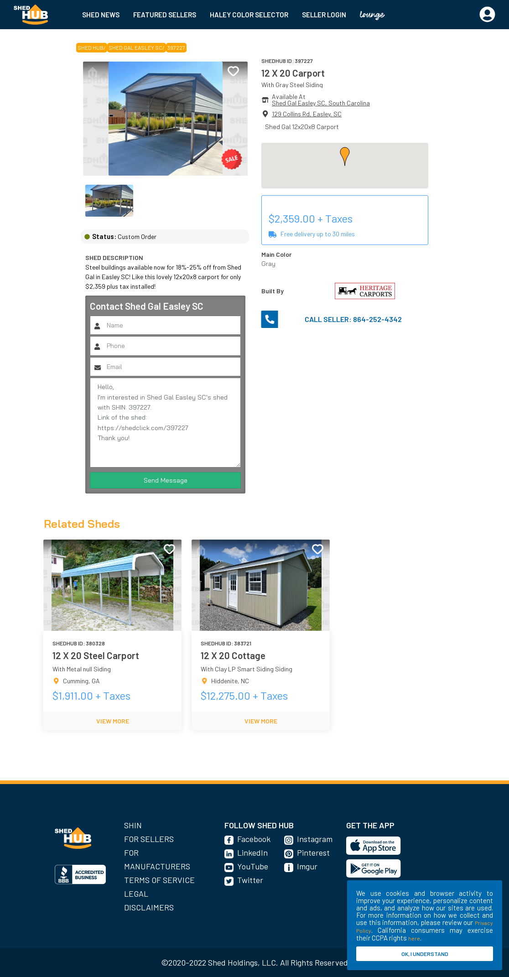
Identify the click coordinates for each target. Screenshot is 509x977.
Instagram (314, 839)
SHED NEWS (100, 14)
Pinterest (313, 852)
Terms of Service (159, 880)
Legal (136, 894)
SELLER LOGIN (324, 14)
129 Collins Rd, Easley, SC (307, 114)
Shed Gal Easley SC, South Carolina (321, 103)
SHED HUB (91, 47)
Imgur (307, 866)
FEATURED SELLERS (164, 14)
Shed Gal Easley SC (135, 47)
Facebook (253, 839)
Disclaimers (149, 907)
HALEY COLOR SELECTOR (249, 14)
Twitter (250, 880)
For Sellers (149, 839)
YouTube (252, 866)
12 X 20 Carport (293, 72)
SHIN (133, 825)
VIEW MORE (112, 721)
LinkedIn (252, 852)
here (414, 938)
